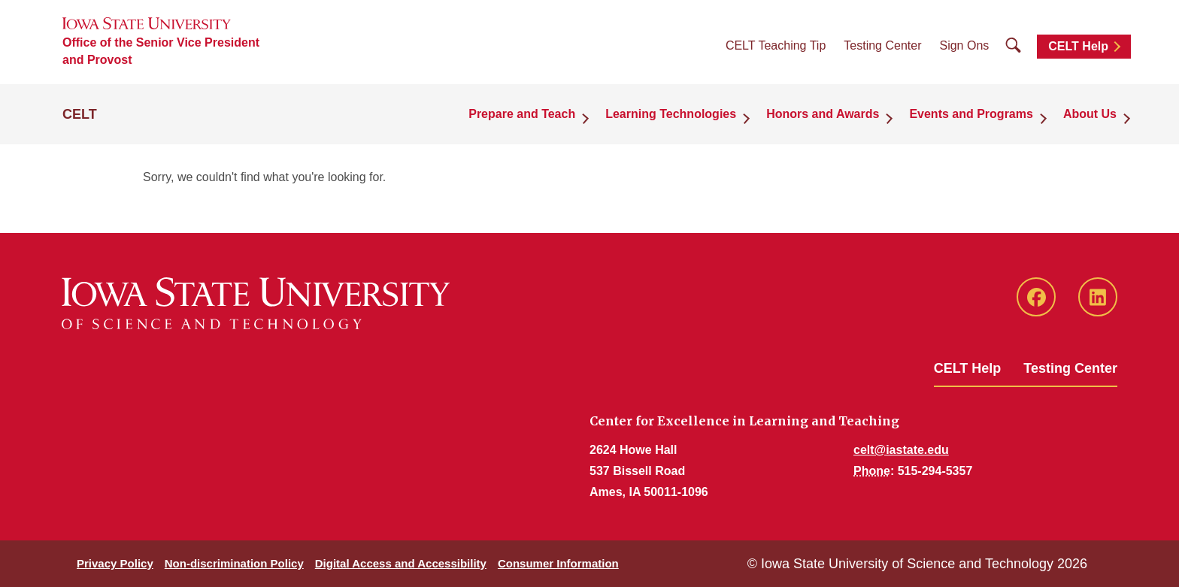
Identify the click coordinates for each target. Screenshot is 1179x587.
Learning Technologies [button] (670, 113)
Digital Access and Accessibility (400, 563)
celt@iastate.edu (901, 449)
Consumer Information (558, 563)
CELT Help (1078, 46)
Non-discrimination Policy (234, 563)
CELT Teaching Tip (776, 45)
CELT (79, 114)
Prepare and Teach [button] (521, 113)
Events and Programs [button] (971, 113)
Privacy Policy (115, 563)
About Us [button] (1090, 113)
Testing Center (882, 45)
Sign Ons (964, 45)
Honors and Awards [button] (822, 113)
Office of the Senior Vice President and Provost (160, 51)
